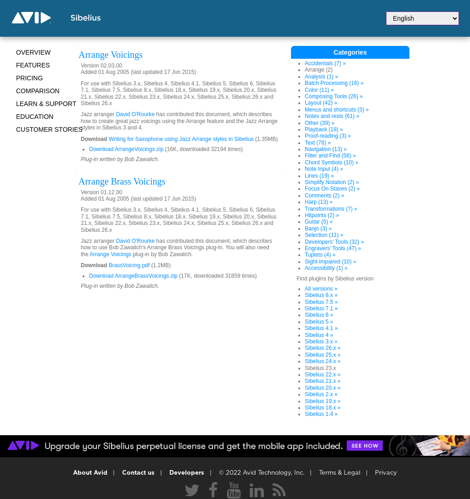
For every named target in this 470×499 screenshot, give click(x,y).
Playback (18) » (324, 129)
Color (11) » (319, 90)
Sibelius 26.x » (323, 348)
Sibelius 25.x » (323, 355)
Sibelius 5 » (319, 322)
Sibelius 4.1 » (321, 328)
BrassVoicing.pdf (129, 265)
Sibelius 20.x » (323, 388)
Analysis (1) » (321, 76)
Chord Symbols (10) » (331, 162)
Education (34, 116)
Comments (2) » (324, 195)
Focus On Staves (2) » (332, 188)
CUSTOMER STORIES (49, 129)
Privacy (386, 473)
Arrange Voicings (110, 254)
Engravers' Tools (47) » (333, 248)
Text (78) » (318, 143)
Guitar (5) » (319, 222)
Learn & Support (46, 103)
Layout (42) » (321, 103)
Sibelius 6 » (319, 315)
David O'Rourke (135, 114)
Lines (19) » (319, 176)
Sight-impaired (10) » (330, 261)
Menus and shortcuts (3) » (337, 110)
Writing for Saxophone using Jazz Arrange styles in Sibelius (182, 139)
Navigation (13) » (326, 149)
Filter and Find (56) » (330, 155)
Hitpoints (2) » (322, 215)
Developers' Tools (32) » (334, 242)
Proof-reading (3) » (328, 136)
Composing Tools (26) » (334, 96)
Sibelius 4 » (319, 335)
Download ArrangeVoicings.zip (126, 149)
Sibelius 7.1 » (321, 308)
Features (33, 65)
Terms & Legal (339, 473)
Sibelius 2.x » (321, 394)
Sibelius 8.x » (321, 295)
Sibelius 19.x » (323, 401)
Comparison (38, 91)
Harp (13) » (319, 202)
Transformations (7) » (331, 209)
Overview (33, 52)
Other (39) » (320, 123)
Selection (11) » (324, 235)
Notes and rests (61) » (332, 116)
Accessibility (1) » (326, 268)
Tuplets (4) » (320, 255)
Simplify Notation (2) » (332, 182)
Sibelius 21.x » (323, 381)
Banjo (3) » (318, 228)
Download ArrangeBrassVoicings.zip (133, 276)
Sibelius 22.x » (323, 374)
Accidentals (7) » (325, 63)
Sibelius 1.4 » (321, 414)
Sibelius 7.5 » (321, 302)
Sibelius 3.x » (321, 341)
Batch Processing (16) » (334, 83)
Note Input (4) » (324, 169)
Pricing (29, 78)
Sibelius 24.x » (323, 361)
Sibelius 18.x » (323, 407)
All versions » (321, 289)
